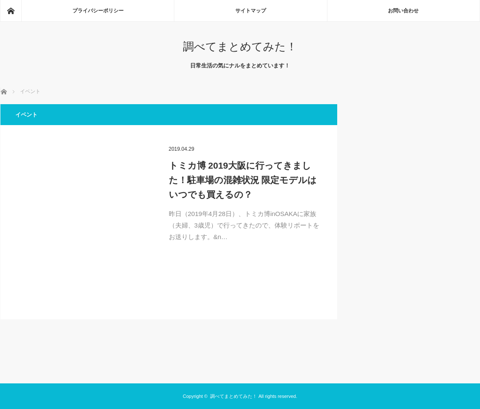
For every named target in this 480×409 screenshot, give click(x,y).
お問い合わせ (403, 11)
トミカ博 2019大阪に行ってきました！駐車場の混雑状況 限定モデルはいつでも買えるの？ (243, 180)
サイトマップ (250, 11)
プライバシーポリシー (98, 11)
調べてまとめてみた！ (240, 46)
